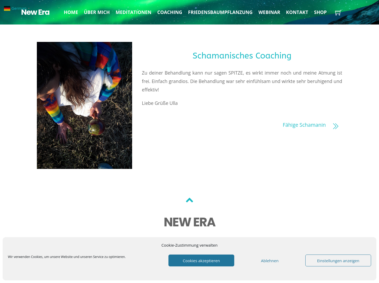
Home (71, 12)
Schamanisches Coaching (242, 56)
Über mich (97, 12)
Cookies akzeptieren (201, 260)
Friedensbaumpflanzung (220, 12)
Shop (320, 12)
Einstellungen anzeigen (338, 260)
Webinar (269, 12)
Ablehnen (270, 260)
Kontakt (297, 12)
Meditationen (133, 12)
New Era (35, 12)
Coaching (169, 12)
